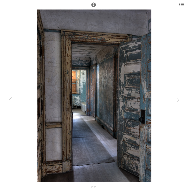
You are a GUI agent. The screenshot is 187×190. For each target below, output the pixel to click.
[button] (94, 7)
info (93, 187)
